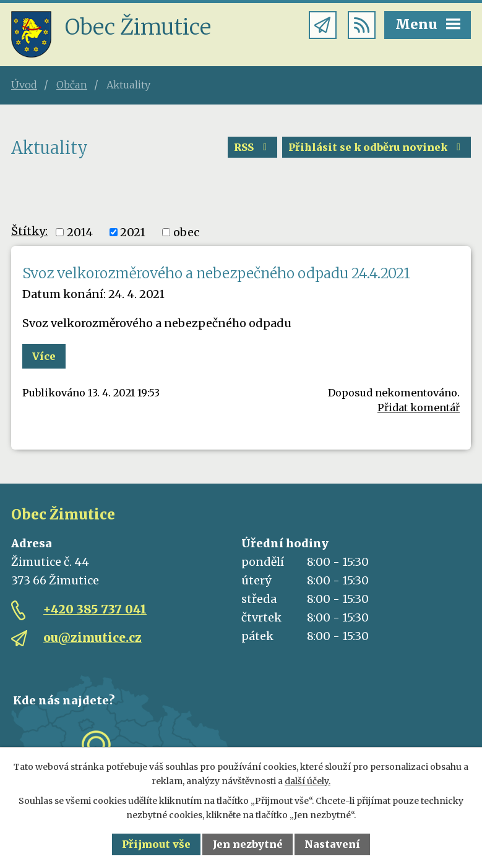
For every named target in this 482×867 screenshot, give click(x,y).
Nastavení (332, 844)
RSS (252, 147)
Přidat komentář (418, 407)
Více (44, 356)
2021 (132, 232)
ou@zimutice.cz (92, 637)
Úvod (24, 85)
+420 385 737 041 (95, 609)
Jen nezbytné (248, 844)
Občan (71, 85)
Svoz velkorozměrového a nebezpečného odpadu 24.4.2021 (216, 273)
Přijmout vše (156, 844)
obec (186, 232)
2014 (80, 232)
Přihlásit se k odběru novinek (376, 147)
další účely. (307, 781)
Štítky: (29, 231)
